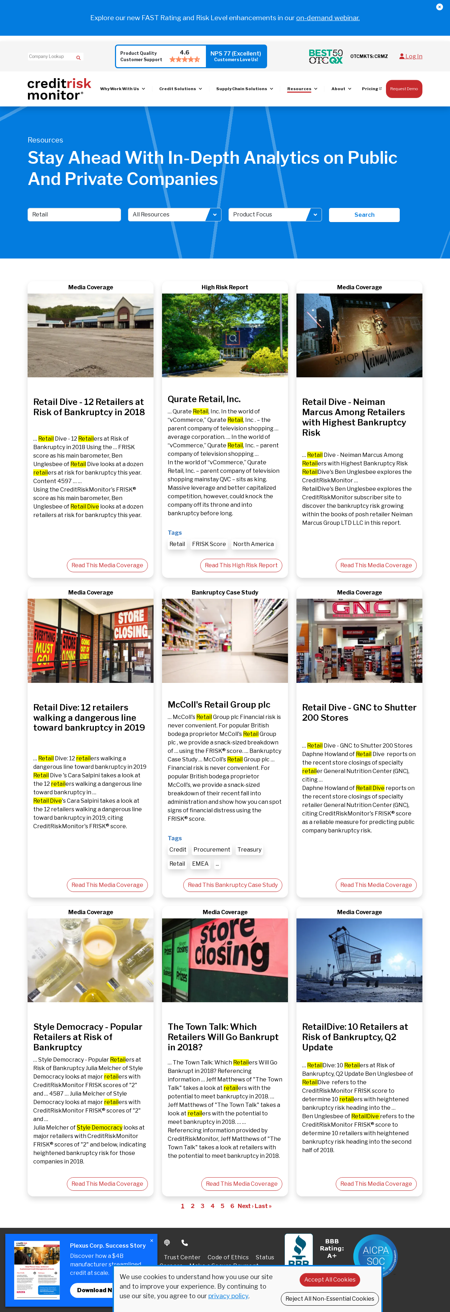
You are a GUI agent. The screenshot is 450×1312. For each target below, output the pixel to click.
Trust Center (182, 1257)
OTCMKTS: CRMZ (369, 56)
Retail (177, 544)
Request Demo (404, 88)
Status (265, 1257)
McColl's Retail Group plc (219, 704)
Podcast (167, 1243)
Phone (185, 1243)
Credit (177, 849)
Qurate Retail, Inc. (204, 399)
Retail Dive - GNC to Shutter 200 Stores (359, 712)
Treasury (249, 849)
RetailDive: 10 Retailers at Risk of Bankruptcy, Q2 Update (355, 1037)
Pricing (370, 88)
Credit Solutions (177, 88)
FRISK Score (209, 544)
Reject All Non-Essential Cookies (329, 1298)
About (338, 88)
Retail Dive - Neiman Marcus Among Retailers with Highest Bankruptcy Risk (354, 417)
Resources (299, 88)
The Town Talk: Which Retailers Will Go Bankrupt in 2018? (223, 1037)
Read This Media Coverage (107, 565)
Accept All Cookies (330, 1279)
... (217, 863)
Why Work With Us (119, 88)
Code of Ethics (228, 1257)
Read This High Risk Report (241, 565)
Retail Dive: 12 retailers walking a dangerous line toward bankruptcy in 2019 (89, 717)
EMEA (200, 863)
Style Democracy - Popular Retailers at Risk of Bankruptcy (88, 1037)
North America (253, 544)
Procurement (212, 849)
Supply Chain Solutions (241, 88)
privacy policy (228, 1296)
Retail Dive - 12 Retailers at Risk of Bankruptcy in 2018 (89, 407)
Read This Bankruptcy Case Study (233, 885)
